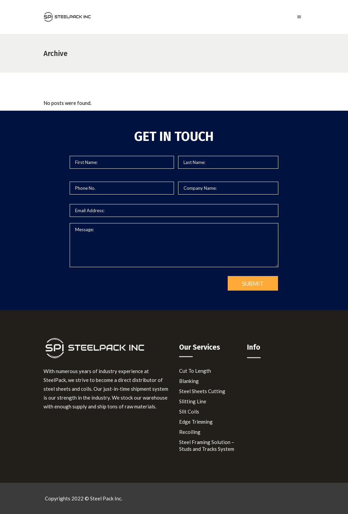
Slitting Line (192, 401)
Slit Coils (189, 411)
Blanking (189, 381)
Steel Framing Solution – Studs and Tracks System (206, 445)
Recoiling (190, 432)
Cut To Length (195, 371)
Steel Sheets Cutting (202, 391)
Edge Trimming (196, 422)
